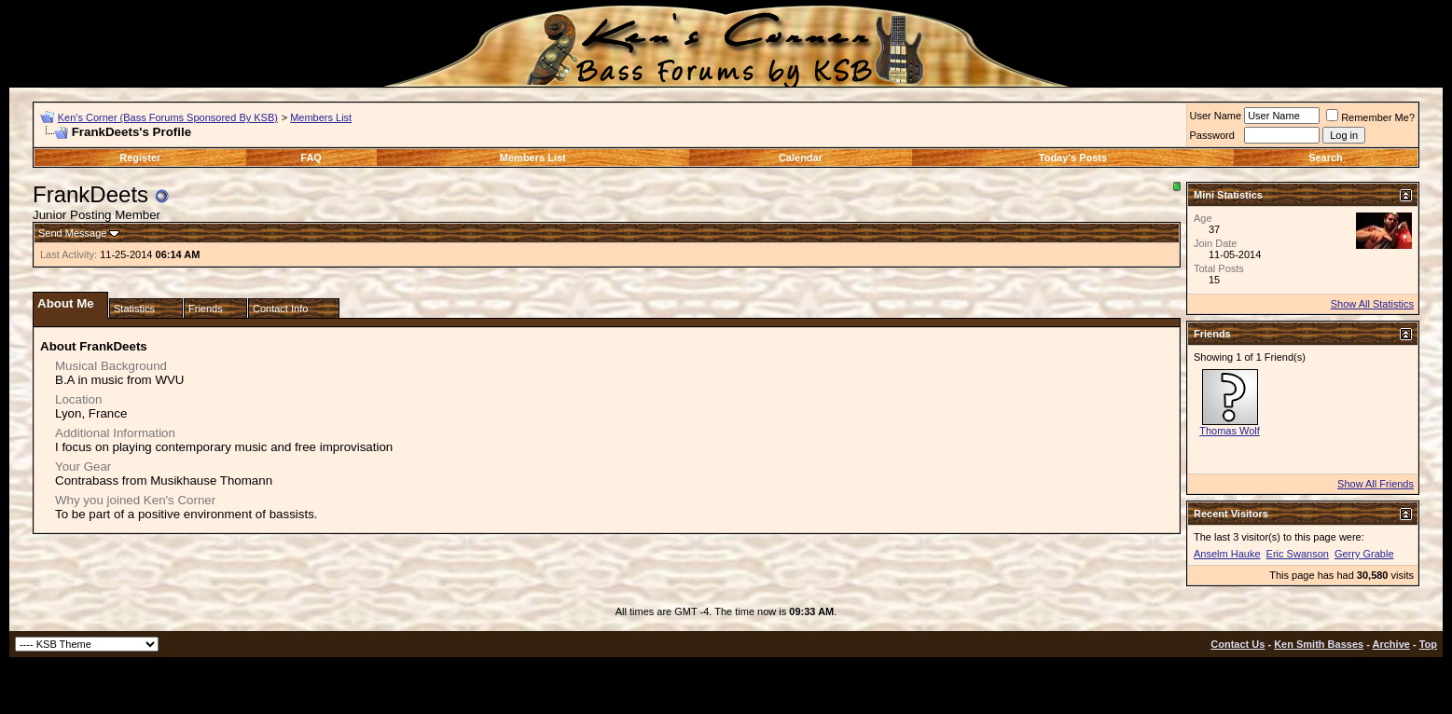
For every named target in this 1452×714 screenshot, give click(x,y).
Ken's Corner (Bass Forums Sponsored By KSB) (168, 117)
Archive (1391, 644)
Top (1428, 644)
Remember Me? (1370, 117)
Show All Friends (1375, 483)
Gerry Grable (1364, 553)
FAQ (311, 157)
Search (1325, 157)
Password (1212, 135)
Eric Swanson (1297, 553)
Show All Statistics (1372, 303)
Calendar (801, 157)
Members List (321, 117)
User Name (1216, 115)
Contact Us (1237, 644)
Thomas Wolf (1229, 430)
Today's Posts (1073, 157)
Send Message (72, 233)
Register (139, 157)
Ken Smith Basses (1318, 644)
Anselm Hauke (1227, 553)
